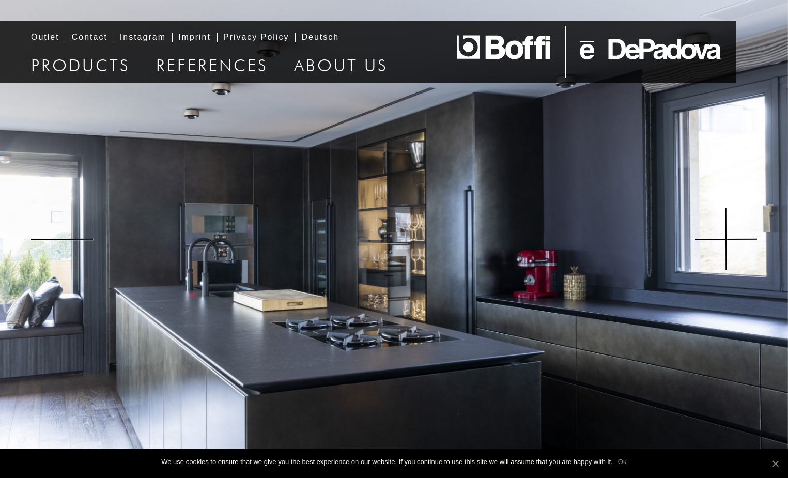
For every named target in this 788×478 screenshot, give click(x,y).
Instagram (143, 37)
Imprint (194, 37)
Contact (89, 37)
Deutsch (320, 37)
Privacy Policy (256, 37)
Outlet (45, 37)
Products (80, 66)
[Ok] (775, 463)
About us (341, 66)
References (212, 66)
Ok (622, 462)
